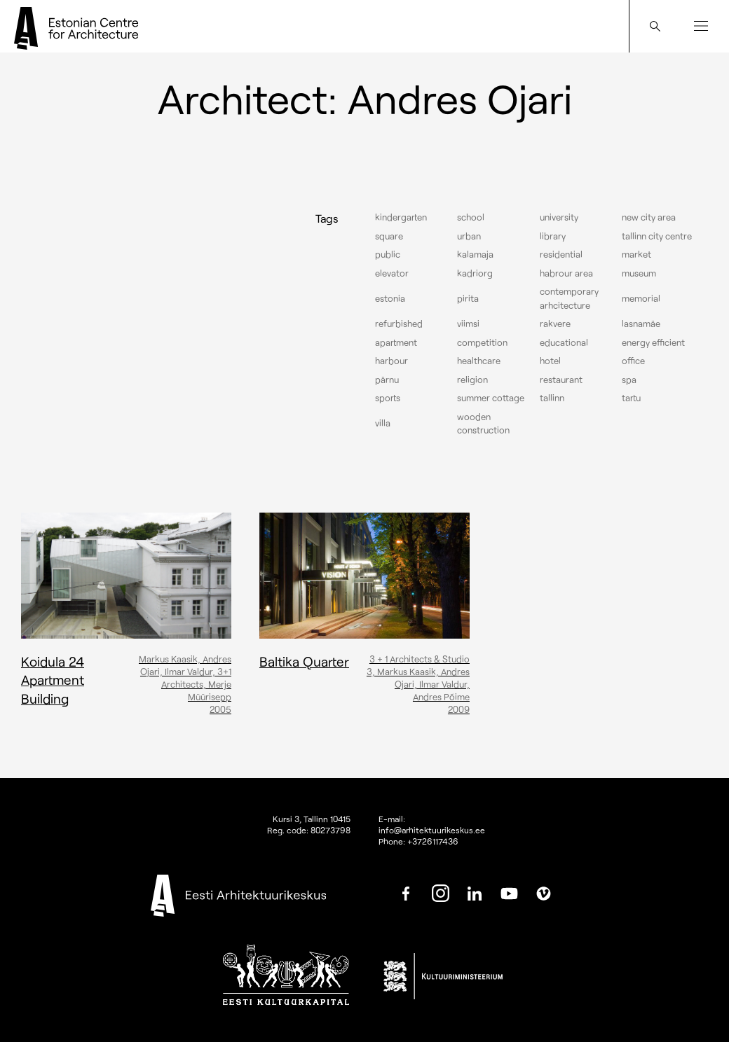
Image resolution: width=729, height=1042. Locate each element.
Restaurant (561, 379)
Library (553, 236)
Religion (472, 379)
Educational (564, 342)
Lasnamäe (641, 323)
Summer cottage (490, 397)
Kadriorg (475, 273)
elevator (392, 273)
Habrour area (566, 273)
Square (389, 236)
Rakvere (555, 323)
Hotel (550, 360)
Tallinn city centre (657, 236)
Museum (639, 273)
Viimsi (468, 323)
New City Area (649, 217)
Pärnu (387, 379)
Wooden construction (483, 423)
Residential (561, 254)
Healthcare (478, 360)
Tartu (631, 397)
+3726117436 (432, 841)
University (559, 217)
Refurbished (399, 323)
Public (387, 254)
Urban (469, 236)
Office (633, 360)
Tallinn (552, 397)
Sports (387, 397)
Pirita (468, 298)
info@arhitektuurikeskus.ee (432, 830)
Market (636, 254)
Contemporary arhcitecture (569, 298)
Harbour (391, 360)
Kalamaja (475, 254)
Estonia (390, 298)
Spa (629, 379)
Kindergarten (401, 217)
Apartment (396, 342)
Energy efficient (653, 342)
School (470, 217)
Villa (382, 423)
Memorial (641, 298)
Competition (482, 342)
